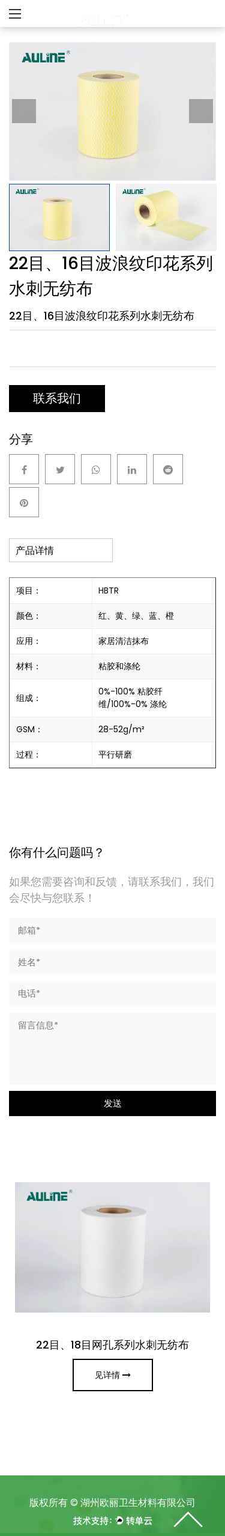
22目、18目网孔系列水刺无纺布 (112, 1344)
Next (201, 111)
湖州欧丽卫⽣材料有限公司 (138, 1503)
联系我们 (57, 398)
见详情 (113, 1375)
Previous (24, 111)
